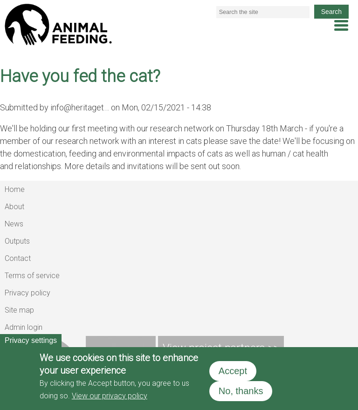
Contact (18, 258)
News (14, 223)
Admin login (23, 327)
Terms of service (32, 275)
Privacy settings (31, 340)
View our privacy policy (109, 395)
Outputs (17, 241)
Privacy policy (27, 292)
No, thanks (241, 391)
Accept (233, 371)
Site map (19, 310)
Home (15, 189)
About (14, 206)
